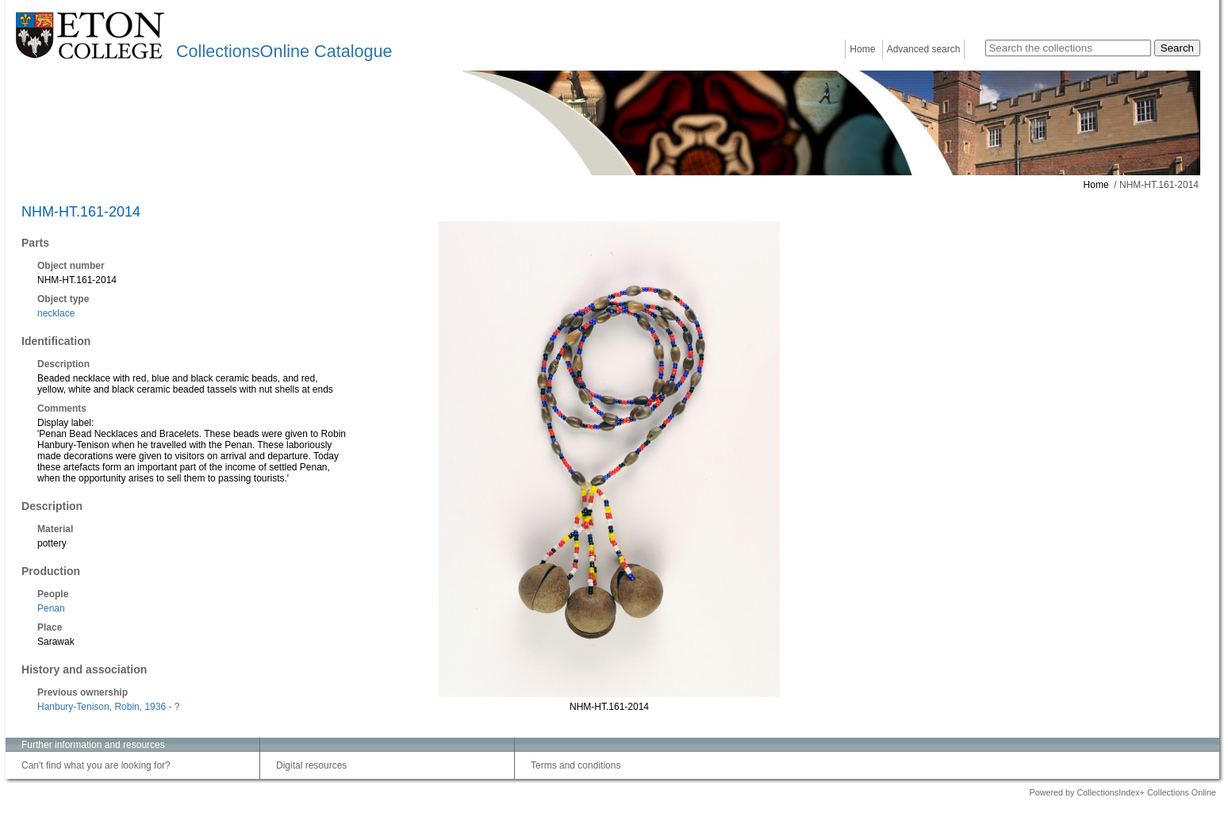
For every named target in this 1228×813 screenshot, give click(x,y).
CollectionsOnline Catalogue (284, 51)
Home (862, 49)
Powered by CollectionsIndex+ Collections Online (1122, 792)
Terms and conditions (575, 765)
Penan (51, 608)
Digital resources (311, 765)
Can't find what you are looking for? (96, 765)
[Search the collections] (1068, 48)
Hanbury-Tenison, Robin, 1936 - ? (108, 706)
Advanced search (924, 49)
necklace (56, 313)
